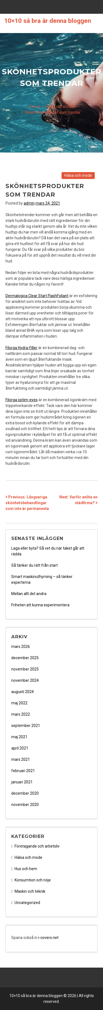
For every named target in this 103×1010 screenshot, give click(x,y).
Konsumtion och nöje (33, 880)
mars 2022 (20, 714)
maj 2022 (19, 703)
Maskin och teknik (30, 891)
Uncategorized (27, 902)
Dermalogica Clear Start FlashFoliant (36, 296)
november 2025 (25, 669)
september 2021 (25, 725)
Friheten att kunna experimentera (40, 605)
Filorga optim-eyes (21, 400)
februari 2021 (23, 771)
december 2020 (25, 793)
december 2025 (25, 658)
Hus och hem (26, 869)
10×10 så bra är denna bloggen (47, 20)
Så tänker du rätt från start (34, 565)
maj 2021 (19, 737)
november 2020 (25, 804)
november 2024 (25, 680)
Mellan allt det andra (28, 593)
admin (29, 203)
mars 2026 (20, 646)
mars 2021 (20, 759)
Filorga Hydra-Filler (21, 348)
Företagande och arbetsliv (37, 846)
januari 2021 (22, 782)
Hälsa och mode (78, 175)
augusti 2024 (22, 691)
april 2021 (19, 748)
